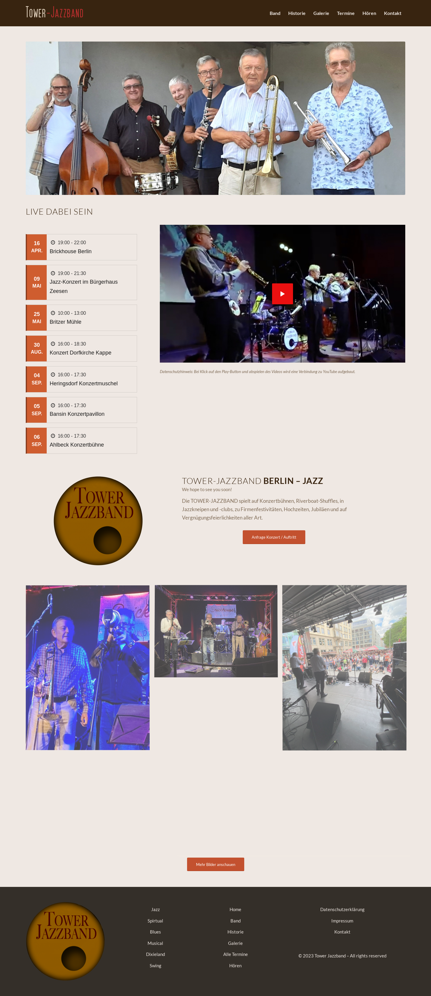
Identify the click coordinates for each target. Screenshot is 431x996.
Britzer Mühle (65, 322)
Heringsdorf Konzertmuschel (84, 384)
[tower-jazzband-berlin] (54, 19)
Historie (235, 931)
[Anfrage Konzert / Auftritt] (274, 537)
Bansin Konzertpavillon (77, 414)
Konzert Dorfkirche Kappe (80, 353)
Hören (235, 965)
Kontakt (342, 931)
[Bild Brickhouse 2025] (90, 670)
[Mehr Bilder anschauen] (215, 864)
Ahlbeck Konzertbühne (77, 445)
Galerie (235, 943)
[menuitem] (275, 13)
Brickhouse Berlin (71, 251)
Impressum (342, 920)
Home (235, 909)
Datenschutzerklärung (342, 909)
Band (235, 920)
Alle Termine (235, 954)
